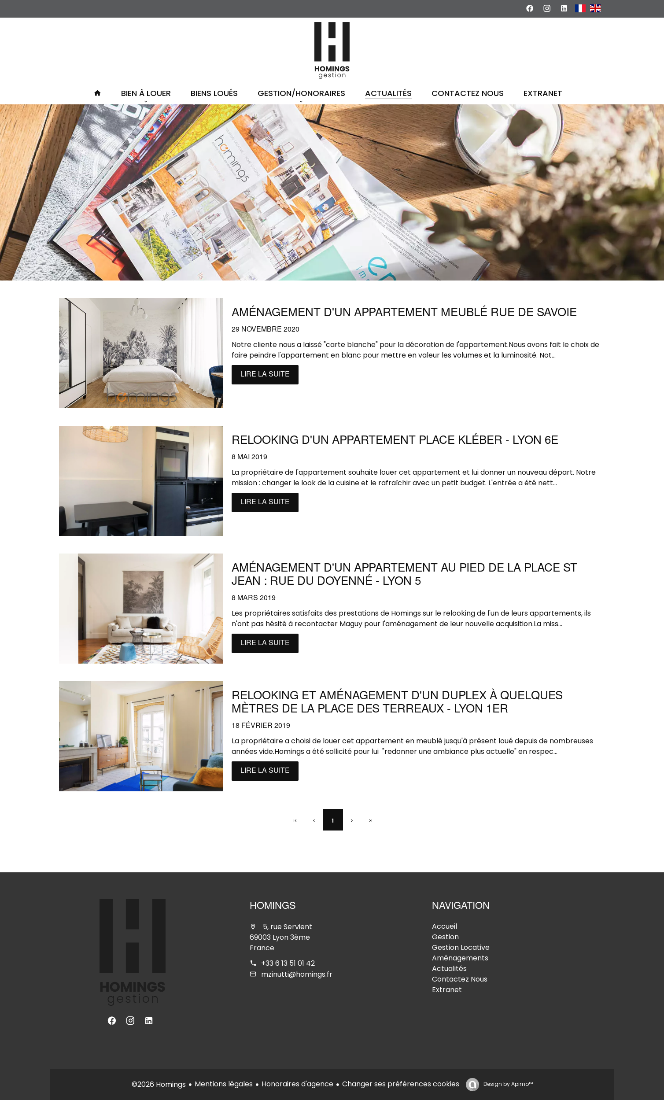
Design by (507, 1084)
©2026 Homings (159, 1084)
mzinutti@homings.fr (296, 974)
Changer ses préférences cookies (400, 1084)
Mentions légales (224, 1084)
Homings (273, 907)
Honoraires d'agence (297, 1084)
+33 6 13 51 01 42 (288, 963)
